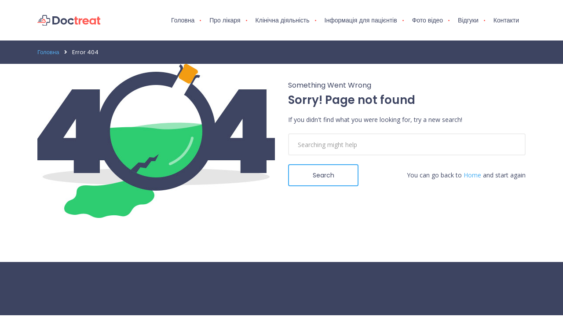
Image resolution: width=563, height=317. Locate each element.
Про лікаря (224, 20)
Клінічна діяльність (283, 20)
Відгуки (468, 20)
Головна (182, 20)
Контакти (506, 20)
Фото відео (427, 20)
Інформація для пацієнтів (361, 20)
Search (323, 175)
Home (472, 175)
